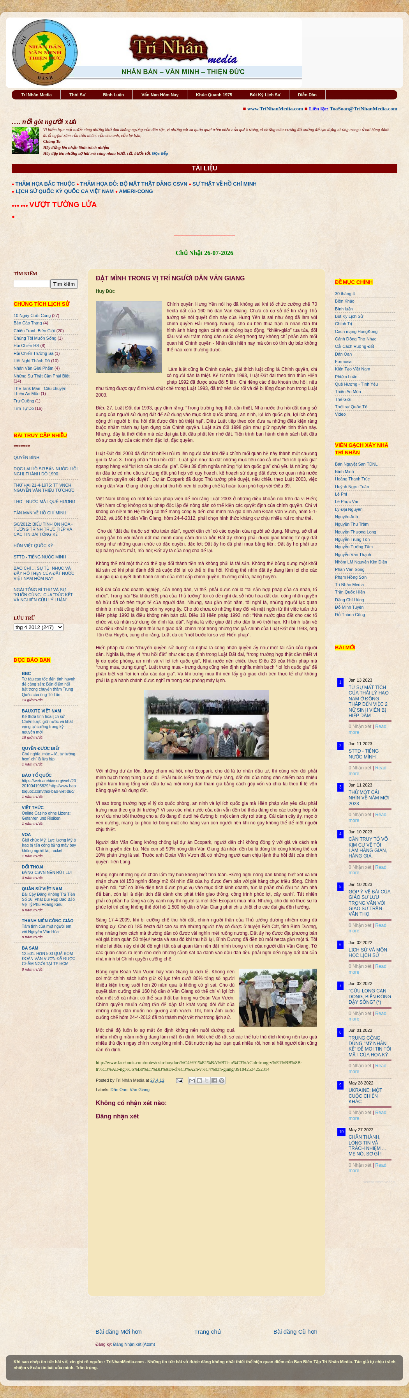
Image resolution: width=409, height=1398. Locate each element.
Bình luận (344, 309)
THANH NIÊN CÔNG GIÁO (48, 920)
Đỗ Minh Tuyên (349, 607)
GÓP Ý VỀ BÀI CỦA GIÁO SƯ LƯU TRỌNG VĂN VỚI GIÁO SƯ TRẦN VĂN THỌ (369, 903)
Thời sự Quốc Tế (351, 406)
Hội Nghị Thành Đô (32, 360)
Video (340, 414)
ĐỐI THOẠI (32, 867)
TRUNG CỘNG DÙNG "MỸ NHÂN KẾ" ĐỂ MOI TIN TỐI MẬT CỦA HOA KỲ (370, 1046)
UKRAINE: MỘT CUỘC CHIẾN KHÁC (365, 1096)
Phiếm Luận (346, 376)
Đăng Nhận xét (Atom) (134, 1344)
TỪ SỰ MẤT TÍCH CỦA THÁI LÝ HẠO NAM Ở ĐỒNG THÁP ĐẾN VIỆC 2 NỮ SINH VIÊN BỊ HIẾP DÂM (369, 701)
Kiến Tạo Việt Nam (352, 369)
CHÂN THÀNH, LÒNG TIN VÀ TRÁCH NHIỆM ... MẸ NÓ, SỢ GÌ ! (367, 1145)
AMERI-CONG (136, 191)
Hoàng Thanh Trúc (352, 479)
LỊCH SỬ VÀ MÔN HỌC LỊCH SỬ (368, 952)
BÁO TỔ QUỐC (37, 775)
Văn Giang (140, 1089)
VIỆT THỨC (33, 807)
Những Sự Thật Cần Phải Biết (41, 376)
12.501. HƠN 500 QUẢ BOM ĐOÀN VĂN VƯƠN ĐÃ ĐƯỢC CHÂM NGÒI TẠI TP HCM (48, 958)
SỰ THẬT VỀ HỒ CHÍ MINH (224, 184)
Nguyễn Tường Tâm (354, 546)
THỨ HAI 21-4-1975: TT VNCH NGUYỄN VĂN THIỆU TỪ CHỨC (44, 488)
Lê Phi (341, 494)
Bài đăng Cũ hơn (295, 1331)
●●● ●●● (20, 205)
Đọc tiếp (160, 153)
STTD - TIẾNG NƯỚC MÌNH (40, 557)
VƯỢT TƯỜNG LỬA (63, 204)
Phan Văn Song (350, 569)
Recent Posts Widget (379, 1182)
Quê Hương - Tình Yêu (356, 384)
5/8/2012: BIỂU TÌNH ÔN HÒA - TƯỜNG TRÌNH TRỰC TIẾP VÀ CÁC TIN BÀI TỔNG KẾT (43, 529)
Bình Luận (113, 94)
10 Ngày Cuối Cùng (32, 315)
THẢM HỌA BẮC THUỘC (45, 184)
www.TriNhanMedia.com (275, 109)
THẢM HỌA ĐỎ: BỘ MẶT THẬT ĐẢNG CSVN (133, 184)
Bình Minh (344, 471)
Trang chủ (207, 1331)
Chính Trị (343, 323)
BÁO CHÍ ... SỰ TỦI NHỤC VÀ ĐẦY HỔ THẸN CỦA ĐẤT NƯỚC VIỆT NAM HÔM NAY (44, 573)
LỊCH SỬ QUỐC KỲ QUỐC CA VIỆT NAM (65, 191)
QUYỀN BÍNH (26, 457)
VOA (26, 834)
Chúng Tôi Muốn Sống (35, 338)
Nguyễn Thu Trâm (351, 524)
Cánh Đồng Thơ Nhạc (355, 339)
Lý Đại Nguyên (349, 509)
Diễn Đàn (307, 94)
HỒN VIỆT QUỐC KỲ (33, 545)
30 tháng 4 (345, 293)
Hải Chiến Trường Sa (33, 353)
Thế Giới (343, 399)
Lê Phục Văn (347, 501)
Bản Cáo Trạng (28, 323)
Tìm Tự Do (24, 408)
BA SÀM (30, 948)
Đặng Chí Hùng (349, 599)
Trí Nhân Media (36, 94)
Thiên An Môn (348, 391)
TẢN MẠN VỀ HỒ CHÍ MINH (40, 512)
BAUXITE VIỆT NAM (41, 711)
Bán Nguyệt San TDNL (356, 464)
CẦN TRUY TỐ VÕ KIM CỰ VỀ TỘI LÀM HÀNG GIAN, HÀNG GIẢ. (368, 847)
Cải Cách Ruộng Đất (354, 346)
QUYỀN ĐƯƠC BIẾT (41, 748)
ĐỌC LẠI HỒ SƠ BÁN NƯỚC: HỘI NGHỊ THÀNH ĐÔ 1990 (46, 471)
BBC (26, 673)
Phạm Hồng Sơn (351, 577)
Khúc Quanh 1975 (214, 94)
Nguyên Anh (346, 516)
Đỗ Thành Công (350, 614)
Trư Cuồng (24, 401)
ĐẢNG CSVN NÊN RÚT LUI (47, 872)
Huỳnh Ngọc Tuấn (352, 486)
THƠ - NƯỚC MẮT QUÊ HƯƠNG (44, 501)
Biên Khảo (344, 301)
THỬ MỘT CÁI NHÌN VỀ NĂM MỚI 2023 (369, 798)
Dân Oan (119, 1089)
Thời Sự (77, 94)
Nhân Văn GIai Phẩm (33, 368)
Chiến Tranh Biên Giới (34, 330)
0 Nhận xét (360, 726)
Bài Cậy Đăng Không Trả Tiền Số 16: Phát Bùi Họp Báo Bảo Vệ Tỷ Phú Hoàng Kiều (48, 899)
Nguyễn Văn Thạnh (353, 554)
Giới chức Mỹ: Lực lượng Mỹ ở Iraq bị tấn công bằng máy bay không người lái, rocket (49, 845)
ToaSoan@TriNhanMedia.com (363, 109)
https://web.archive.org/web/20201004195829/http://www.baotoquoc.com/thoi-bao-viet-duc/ (49, 786)
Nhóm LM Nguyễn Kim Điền (361, 562)
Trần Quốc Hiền (350, 592)
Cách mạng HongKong (356, 331)
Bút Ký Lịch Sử (265, 94)
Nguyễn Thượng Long (355, 532)
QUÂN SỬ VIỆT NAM (42, 888)
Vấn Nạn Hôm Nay (159, 94)
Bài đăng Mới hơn (118, 1331)
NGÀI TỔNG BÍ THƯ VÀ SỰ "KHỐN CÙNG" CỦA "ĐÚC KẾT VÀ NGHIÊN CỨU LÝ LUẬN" (43, 594)
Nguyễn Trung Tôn (352, 539)
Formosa (343, 361)
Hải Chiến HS (26, 345)
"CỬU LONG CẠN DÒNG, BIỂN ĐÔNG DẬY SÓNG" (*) (370, 996)
